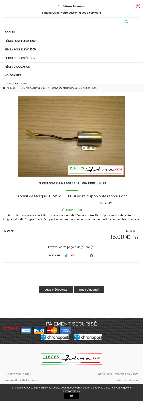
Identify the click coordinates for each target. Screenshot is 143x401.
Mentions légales (128, 380)
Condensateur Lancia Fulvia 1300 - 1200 (71, 183)
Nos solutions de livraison (20, 380)
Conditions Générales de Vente (118, 374)
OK (71, 395)
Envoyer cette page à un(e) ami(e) (71, 247)
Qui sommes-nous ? (17, 374)
